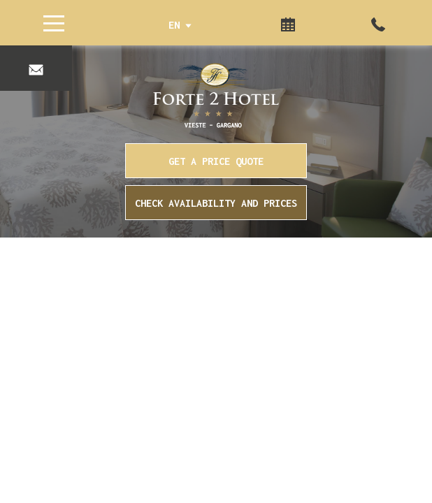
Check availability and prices (216, 203)
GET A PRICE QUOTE (216, 161)
